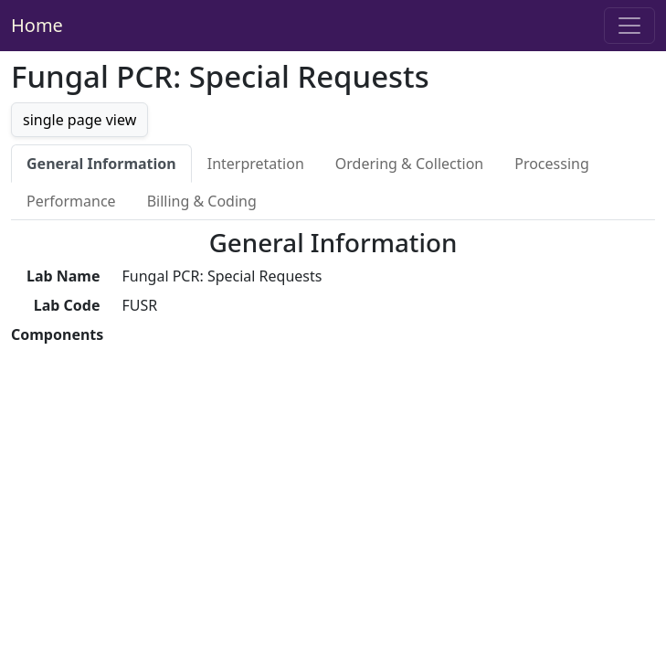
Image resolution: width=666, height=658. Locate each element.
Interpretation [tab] (255, 164)
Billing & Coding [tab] (202, 201)
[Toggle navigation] (629, 25)
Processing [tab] (551, 164)
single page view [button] (79, 120)
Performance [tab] (71, 201)
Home (37, 25)
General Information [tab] (101, 164)
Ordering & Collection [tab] (409, 164)
